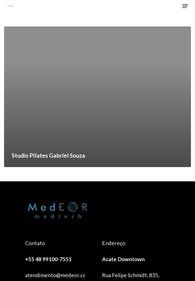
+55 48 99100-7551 (48, 259)
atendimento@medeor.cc (55, 275)
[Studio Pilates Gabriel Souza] (97, 96)
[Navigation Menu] (185, 6)
